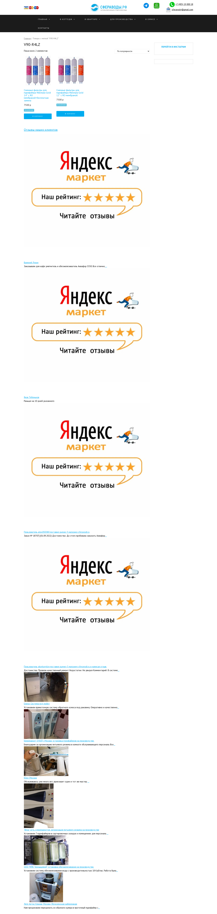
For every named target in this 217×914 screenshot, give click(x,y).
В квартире (91, 19)
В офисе (150, 19)
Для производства (121, 19)
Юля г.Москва (30, 777)
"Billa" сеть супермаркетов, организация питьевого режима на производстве (61, 829)
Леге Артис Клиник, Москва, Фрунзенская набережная (50, 904)
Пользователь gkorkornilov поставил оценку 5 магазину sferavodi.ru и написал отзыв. (65, 666)
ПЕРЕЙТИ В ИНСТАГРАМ (173, 46)
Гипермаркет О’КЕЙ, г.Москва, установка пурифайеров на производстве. (59, 740)
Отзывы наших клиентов (41, 130)
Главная (42, 19)
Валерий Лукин (31, 262)
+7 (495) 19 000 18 (184, 4)
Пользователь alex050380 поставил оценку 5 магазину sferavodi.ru (57, 532)
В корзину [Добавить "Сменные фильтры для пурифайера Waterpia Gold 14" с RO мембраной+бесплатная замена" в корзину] (38, 116)
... (106, 266)
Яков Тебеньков (31, 397)
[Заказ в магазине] (132, 51)
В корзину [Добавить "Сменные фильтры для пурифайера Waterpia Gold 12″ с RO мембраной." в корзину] (70, 114)
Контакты (43, 28)
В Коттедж (66, 19)
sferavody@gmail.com (182, 9)
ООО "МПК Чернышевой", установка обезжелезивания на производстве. (59, 866)
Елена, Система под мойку (37, 703)
